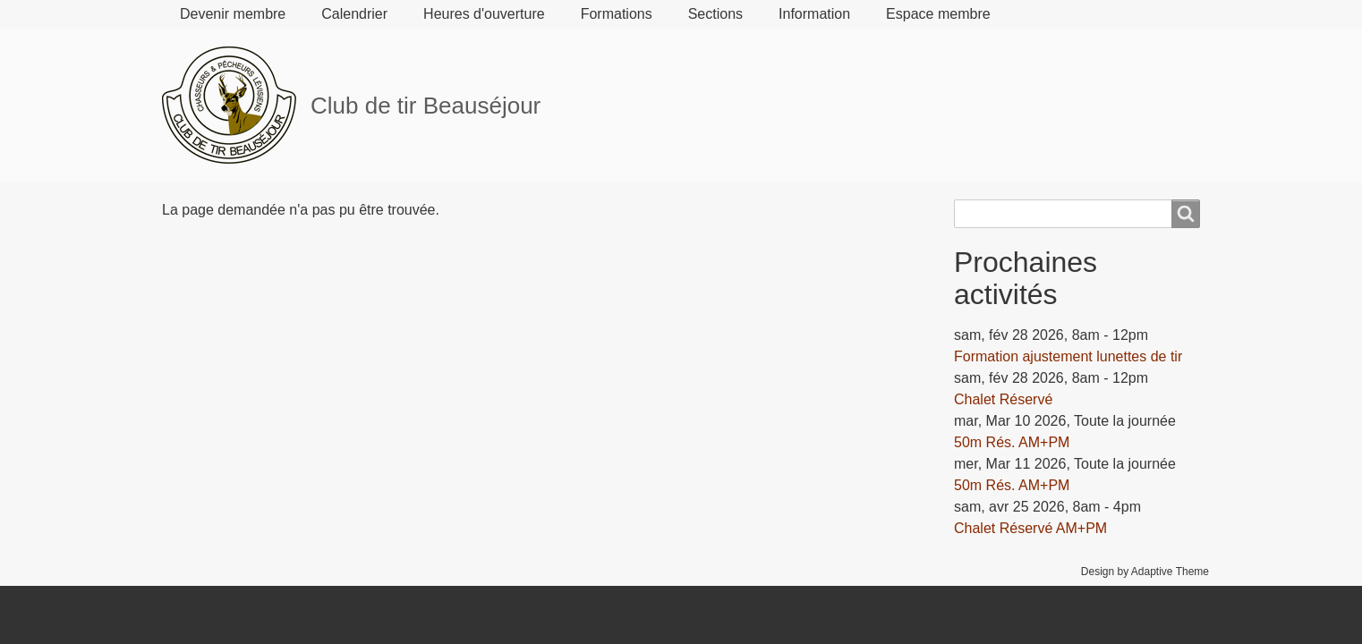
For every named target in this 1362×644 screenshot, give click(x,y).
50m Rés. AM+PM (1011, 442)
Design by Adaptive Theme (1145, 571)
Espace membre (938, 13)
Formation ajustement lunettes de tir (1068, 356)
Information (814, 13)
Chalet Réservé (1003, 399)
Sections (715, 13)
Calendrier (354, 13)
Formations (616, 13)
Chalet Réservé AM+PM (1030, 528)
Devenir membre (232, 13)
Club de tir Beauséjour (426, 105)
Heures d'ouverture (484, 13)
